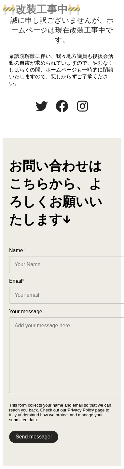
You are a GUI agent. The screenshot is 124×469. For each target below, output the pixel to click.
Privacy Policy (81, 410)
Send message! (34, 436)
